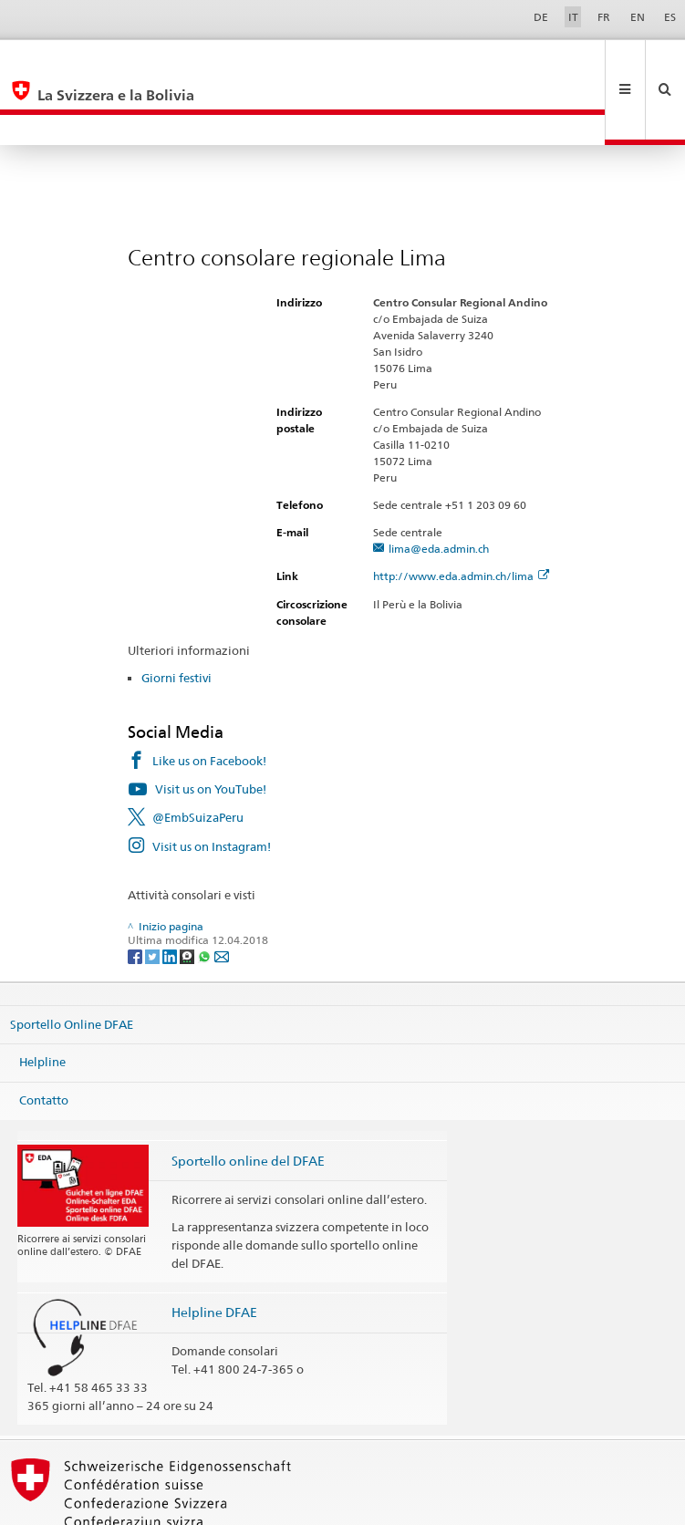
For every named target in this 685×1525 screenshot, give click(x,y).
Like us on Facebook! (209, 699)
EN (637, 17)
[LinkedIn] (171, 894)
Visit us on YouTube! (210, 728)
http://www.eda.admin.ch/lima (461, 515)
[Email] (221, 894)
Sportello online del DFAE (248, 1099)
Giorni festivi (176, 616)
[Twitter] (153, 894)
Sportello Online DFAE (71, 963)
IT (573, 17)
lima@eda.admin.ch (439, 487)
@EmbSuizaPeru (198, 756)
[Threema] (188, 894)
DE (541, 17)
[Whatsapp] (205, 894)
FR (603, 17)
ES (670, 17)
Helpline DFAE (214, 1251)
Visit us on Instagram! (211, 785)
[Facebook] (136, 894)
